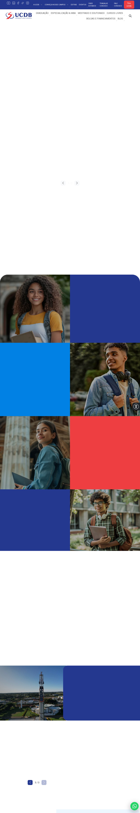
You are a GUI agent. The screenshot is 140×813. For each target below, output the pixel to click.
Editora (75, 753)
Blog (120, 18)
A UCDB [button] (38, 5)
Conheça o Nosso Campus (51, 742)
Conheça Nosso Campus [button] (57, 5)
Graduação (42, 13)
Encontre (43, 747)
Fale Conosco (118, 4)
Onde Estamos (92, 4)
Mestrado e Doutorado (91, 13)
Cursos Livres (115, 13)
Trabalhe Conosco (104, 4)
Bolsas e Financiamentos (100, 18)
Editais (74, 5)
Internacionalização (81, 747)
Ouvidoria (109, 736)
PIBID (107, 758)
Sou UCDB (129, 4)
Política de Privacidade (50, 736)
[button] (136, 406)
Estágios (76, 758)
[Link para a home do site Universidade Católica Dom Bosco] (20, 734)
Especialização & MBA (63, 13)
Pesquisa (76, 736)
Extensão (76, 742)
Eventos (82, 5)
